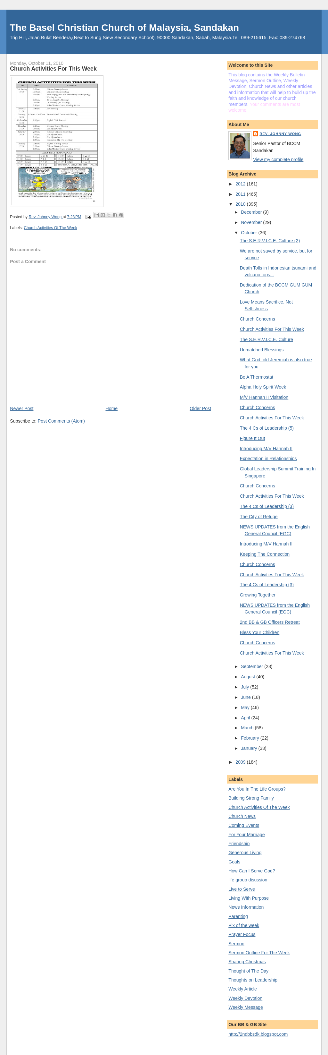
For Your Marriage (246, 834)
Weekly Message (245, 1007)
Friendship (239, 843)
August (248, 676)
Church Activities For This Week (272, 329)
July (245, 687)
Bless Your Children (260, 632)
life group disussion (247, 879)
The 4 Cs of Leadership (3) (267, 506)
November (252, 222)
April (246, 717)
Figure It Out (252, 438)
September (252, 666)
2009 (241, 762)
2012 (241, 183)
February (250, 738)
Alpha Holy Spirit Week (263, 387)
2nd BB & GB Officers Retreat (270, 622)
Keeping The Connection (265, 554)
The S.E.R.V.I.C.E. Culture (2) (270, 240)
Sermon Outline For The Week (259, 952)
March (248, 727)
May (246, 707)
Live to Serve (241, 889)
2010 (241, 204)
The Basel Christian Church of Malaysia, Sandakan (124, 27)
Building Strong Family (251, 798)
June (246, 697)
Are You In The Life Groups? (256, 789)
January (249, 748)
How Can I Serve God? (251, 870)
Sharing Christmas (247, 961)
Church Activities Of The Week (50, 228)
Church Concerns (257, 319)
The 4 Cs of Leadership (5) (267, 428)
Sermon (236, 943)
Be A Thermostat (256, 377)
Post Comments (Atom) (61, 421)
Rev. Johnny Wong (280, 134)
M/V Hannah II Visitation (264, 397)
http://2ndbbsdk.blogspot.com (258, 1034)
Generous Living (244, 852)
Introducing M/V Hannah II (266, 448)
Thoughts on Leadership (252, 979)
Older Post (200, 408)
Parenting (238, 916)
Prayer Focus (241, 934)
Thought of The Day (248, 971)
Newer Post (21, 408)
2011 (241, 194)
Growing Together (257, 594)
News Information (246, 907)
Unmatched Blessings (262, 349)
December (252, 212)
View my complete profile (278, 159)
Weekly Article (242, 988)
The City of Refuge (259, 516)
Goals (234, 861)
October (249, 232)
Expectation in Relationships (268, 458)
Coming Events (243, 825)
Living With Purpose (248, 898)
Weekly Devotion (245, 998)
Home (111, 408)
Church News (242, 816)
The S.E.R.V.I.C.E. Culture (266, 339)
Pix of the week (243, 925)
